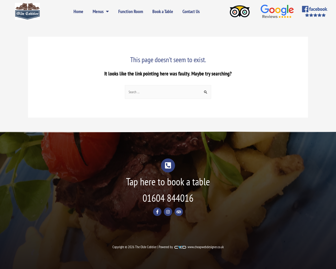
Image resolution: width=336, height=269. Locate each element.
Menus (101, 11)
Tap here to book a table (168, 181)
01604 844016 (168, 197)
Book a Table (162, 11)
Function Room (130, 11)
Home (78, 11)
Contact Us (191, 11)
